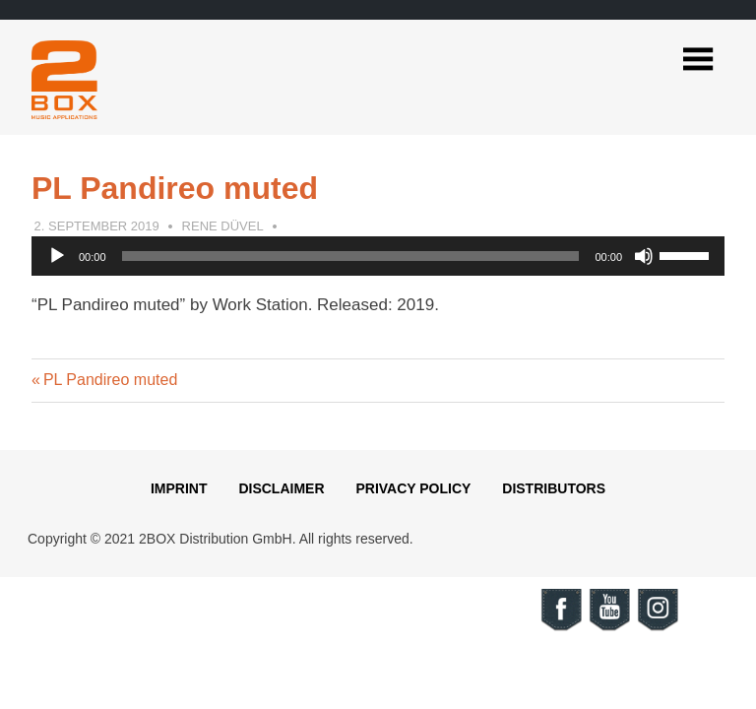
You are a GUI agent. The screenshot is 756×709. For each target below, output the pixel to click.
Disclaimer (281, 488)
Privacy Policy (413, 488)
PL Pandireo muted (109, 379)
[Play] (57, 256)
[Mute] (644, 256)
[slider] (351, 256)
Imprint (179, 488)
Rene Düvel (223, 226)
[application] (378, 256)
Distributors (553, 488)
